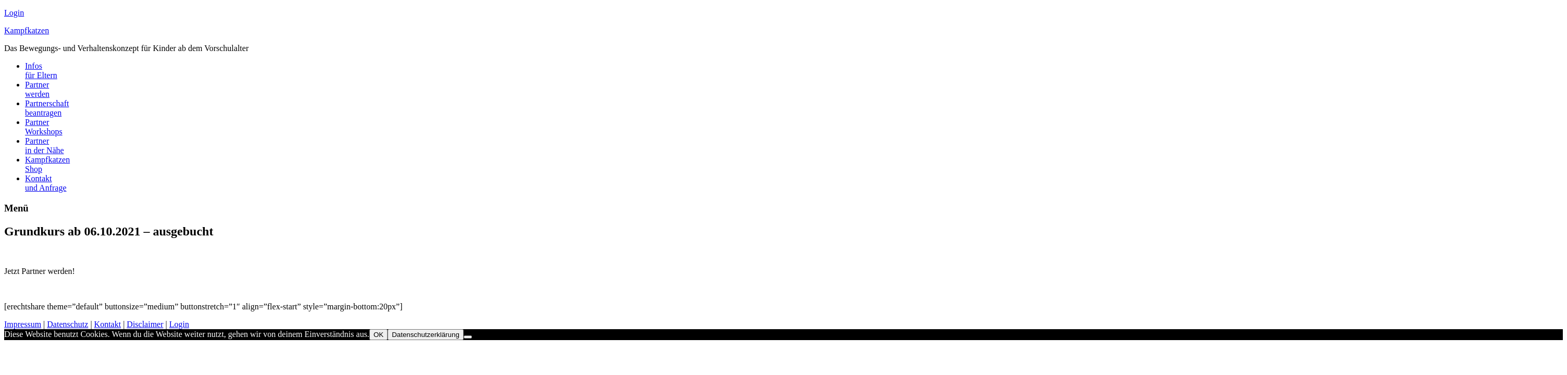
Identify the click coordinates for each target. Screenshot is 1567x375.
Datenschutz (67, 324)
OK (378, 335)
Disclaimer (145, 324)
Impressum (22, 324)
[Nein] (468, 337)
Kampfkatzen (26, 30)
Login (14, 12)
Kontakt (107, 324)
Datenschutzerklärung (425, 335)
